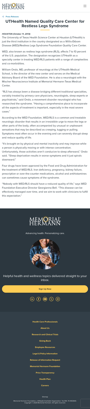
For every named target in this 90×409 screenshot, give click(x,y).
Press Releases (10, 17)
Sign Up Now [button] (45, 289)
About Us (45, 328)
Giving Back (45, 341)
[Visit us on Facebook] (38, 299)
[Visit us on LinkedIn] (32, 299)
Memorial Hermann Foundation (45, 366)
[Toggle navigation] (85, 6)
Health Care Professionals (45, 321)
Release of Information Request (45, 360)
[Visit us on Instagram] (58, 299)
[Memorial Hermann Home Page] (13, 6)
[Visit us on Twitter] (51, 299)
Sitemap (45, 397)
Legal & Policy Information (45, 353)
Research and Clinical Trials (45, 334)
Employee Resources (45, 347)
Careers (45, 385)
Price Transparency (45, 372)
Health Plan (45, 379)
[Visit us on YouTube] (45, 299)
